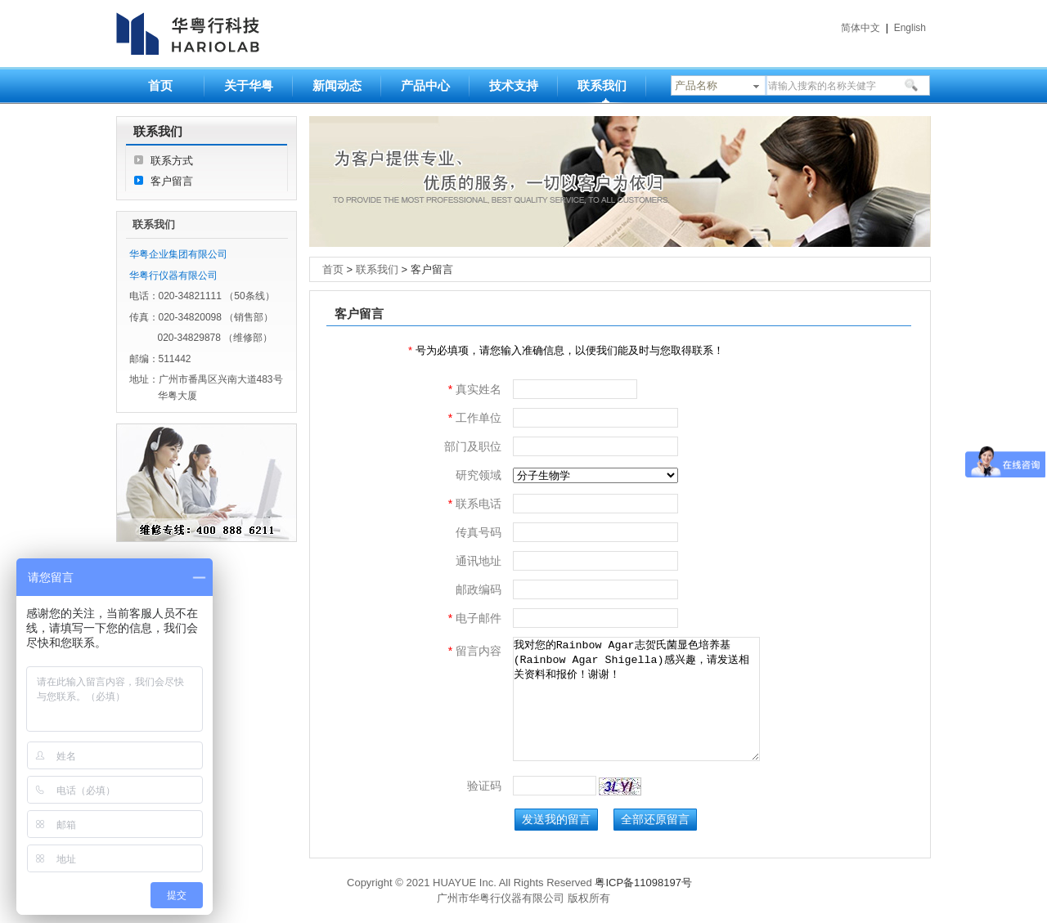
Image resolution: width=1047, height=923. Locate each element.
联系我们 (602, 85)
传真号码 (478, 532)
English (910, 28)
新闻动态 (337, 85)
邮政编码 (478, 589)
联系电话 (474, 503)
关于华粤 (248, 85)
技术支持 (513, 85)
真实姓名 (474, 389)
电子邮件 (474, 618)
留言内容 (474, 650)
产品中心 (425, 85)
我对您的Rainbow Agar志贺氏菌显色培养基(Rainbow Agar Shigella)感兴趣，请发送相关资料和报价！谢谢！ (636, 699)
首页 (160, 85)
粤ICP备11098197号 (643, 882)
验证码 (484, 785)
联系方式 (172, 161)
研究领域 (478, 475)
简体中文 (860, 28)
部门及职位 (472, 446)
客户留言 (172, 181)
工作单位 (474, 417)
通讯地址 (478, 560)
